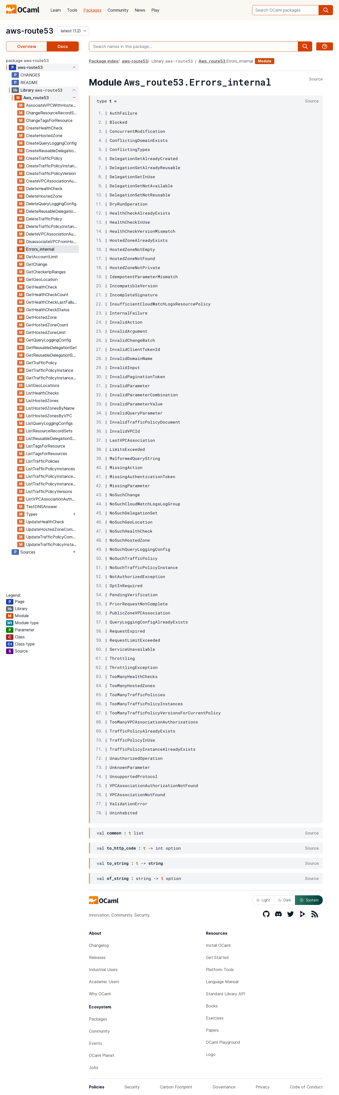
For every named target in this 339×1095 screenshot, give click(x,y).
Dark (284, 900)
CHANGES (30, 74)
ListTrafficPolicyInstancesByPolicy (52, 483)
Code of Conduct (306, 1086)
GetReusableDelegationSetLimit (52, 355)
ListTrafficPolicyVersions (49, 491)
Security (132, 1086)
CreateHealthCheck (44, 128)
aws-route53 (30, 30)
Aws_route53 (36, 97)
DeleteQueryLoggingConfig (51, 203)
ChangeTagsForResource (49, 120)
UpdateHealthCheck (45, 521)
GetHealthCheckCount (47, 294)
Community (118, 10)
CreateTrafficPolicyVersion (51, 173)
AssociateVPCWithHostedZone (52, 105)
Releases (97, 957)
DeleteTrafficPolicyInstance (52, 226)
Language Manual (222, 981)
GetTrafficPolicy (41, 362)
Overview (26, 46)
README (29, 82)
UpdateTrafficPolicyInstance (52, 544)
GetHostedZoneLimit (46, 332)
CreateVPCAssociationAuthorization (52, 181)
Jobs (93, 1067)
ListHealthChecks (42, 393)
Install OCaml (218, 945)
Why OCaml (100, 993)
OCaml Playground (223, 1042)
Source (316, 79)
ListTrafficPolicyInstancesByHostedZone (52, 476)
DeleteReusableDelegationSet (52, 211)
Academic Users (104, 981)
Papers (212, 1030)
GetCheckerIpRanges (46, 271)
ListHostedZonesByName (50, 408)
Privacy (263, 1086)
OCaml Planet (101, 1055)
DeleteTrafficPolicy (44, 218)
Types (31, 514)
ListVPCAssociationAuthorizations (52, 499)
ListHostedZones (42, 400)
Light (263, 900)
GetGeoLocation (42, 279)
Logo (210, 1054)
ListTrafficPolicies (42, 461)
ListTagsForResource (45, 446)
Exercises (215, 1018)
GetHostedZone (41, 317)
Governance (224, 1086)
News (140, 10)
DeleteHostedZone (44, 196)
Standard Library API (225, 993)
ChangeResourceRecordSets (52, 112)
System (309, 900)
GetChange (36, 264)
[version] (73, 30)
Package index (103, 61)
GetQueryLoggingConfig (48, 340)
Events (95, 1043)
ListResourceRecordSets (49, 430)
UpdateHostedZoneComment (52, 529)
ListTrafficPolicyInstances (50, 468)
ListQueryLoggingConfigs (49, 423)
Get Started (217, 957)
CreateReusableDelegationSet (52, 150)
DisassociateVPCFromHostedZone (52, 241)
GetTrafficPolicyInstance (49, 370)
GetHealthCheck (41, 287)
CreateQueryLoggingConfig (51, 143)
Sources (27, 552)
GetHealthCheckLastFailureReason (52, 302)
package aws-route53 (27, 60)
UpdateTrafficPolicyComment (52, 536)
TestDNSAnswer (41, 506)
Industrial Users (103, 969)
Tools (72, 10)
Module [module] (264, 61)
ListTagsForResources (46, 453)
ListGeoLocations (42, 385)
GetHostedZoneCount (47, 324)
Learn (56, 10)
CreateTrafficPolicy (44, 158)
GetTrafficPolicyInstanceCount (52, 377)
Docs (63, 46)
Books (212, 1005)
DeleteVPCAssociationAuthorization (52, 234)
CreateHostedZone (44, 135)
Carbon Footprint (176, 1086)
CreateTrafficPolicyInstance (52, 165)
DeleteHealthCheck (44, 188)
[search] (326, 10)
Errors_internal (40, 249)
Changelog (99, 945)
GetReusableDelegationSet (51, 347)
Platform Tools (220, 969)
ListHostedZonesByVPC (49, 415)
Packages (92, 10)
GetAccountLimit (42, 256)
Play (155, 10)
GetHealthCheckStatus (47, 309)
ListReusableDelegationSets (52, 438)
